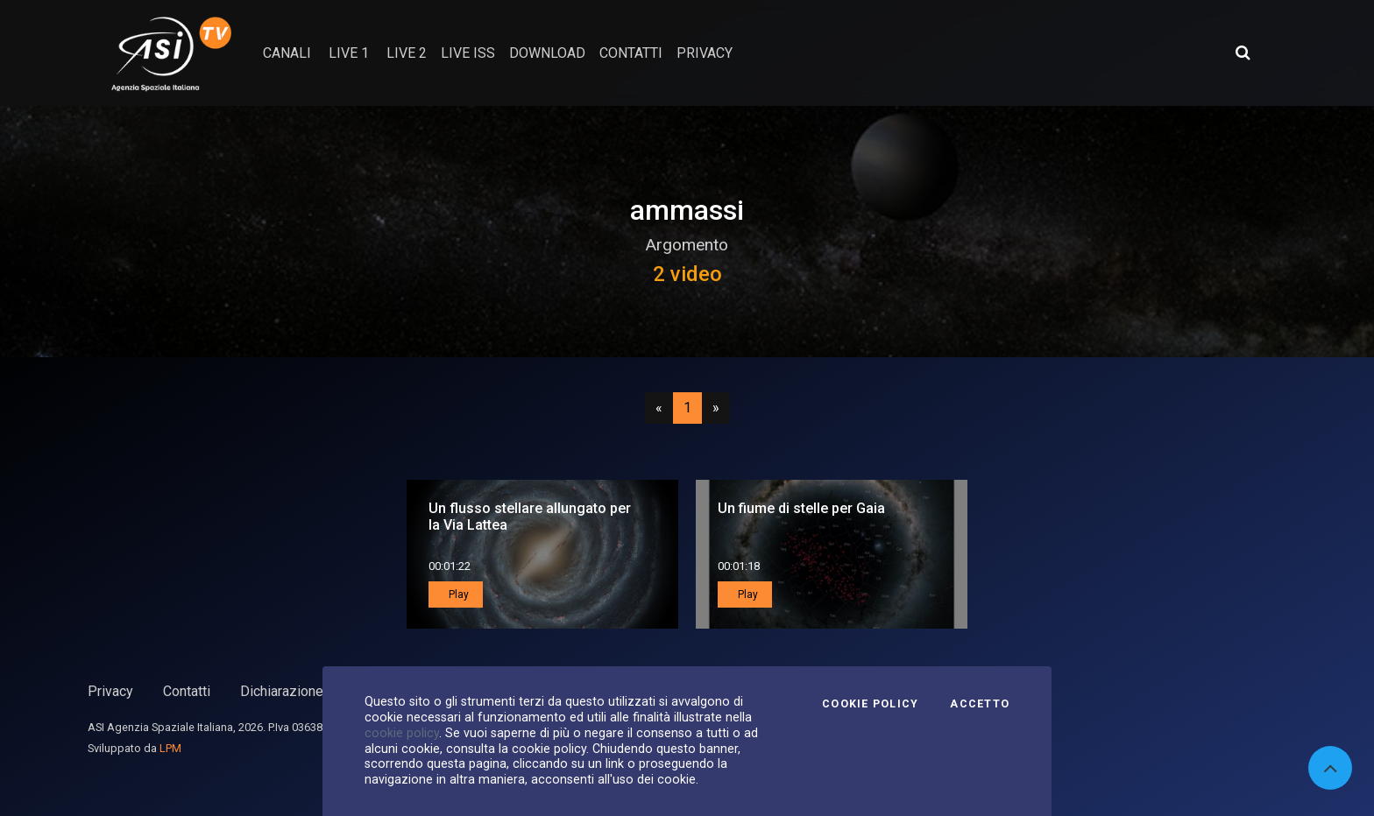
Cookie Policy (870, 704)
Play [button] (457, 594)
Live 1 (349, 53)
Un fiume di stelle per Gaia (801, 508)
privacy (704, 53)
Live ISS (468, 53)
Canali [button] (287, 53)
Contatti (186, 691)
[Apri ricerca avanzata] (1242, 52)
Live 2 (406, 53)
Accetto (979, 704)
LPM (170, 748)
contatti (630, 53)
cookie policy (402, 733)
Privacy (110, 691)
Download (547, 53)
